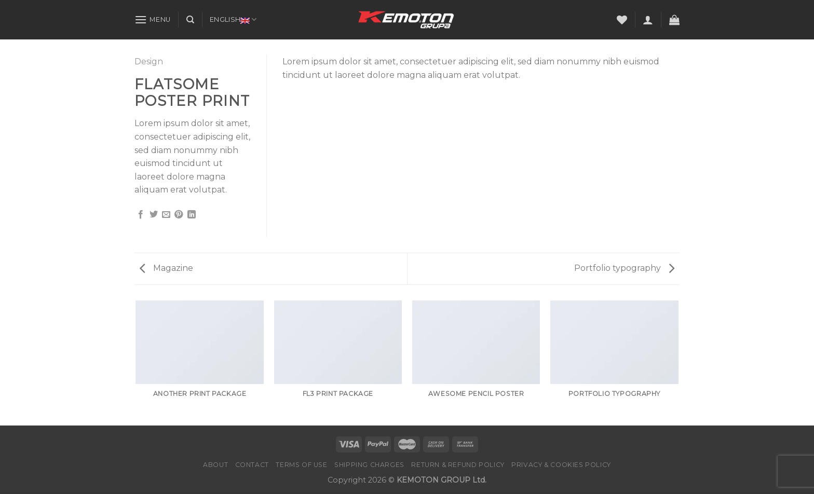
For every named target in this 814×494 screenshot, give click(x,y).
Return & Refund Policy (457, 465)
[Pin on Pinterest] (178, 214)
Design (148, 61)
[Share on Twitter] (154, 214)
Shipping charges (369, 465)
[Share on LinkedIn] (191, 214)
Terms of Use (301, 465)
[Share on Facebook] (141, 214)
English (233, 19)
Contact (252, 465)
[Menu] (152, 19)
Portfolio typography (624, 268)
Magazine (166, 268)
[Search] (190, 20)
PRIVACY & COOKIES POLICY (561, 465)
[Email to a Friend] (166, 214)
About (215, 465)
